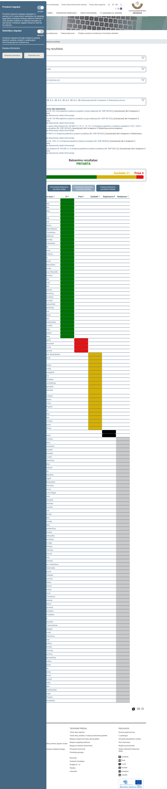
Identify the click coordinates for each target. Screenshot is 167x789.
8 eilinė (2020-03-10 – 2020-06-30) (36, 69)
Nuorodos (73, 756)
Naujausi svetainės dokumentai (81, 744)
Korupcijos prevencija (77, 747)
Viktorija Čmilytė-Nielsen (47, 229)
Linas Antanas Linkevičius (47, 564)
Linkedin (124, 773)
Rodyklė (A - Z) (75, 763)
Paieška (72, 766)
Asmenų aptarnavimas (127, 731)
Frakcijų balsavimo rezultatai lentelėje (108, 188)
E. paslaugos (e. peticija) (111, 13)
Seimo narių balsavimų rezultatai (48, 42)
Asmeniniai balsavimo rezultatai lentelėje (83, 188)
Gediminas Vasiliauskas (47, 690)
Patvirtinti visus (34, 55)
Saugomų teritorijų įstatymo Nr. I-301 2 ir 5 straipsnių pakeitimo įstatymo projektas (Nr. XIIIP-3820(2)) (67, 141)
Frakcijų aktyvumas (68, 33)
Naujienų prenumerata (127, 744)
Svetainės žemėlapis (77, 760)
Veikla (49, 13)
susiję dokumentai (50, 115)
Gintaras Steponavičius (46, 657)
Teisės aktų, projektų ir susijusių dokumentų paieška (88, 734)
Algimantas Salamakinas (47, 625)
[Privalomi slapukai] (40, 8)
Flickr (123, 759)
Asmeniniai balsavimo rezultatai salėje (59, 188)
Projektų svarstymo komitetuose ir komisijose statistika (98, 33)
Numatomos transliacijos (48, 5)
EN (116, 5)
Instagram (125, 770)
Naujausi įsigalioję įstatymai (80, 741)
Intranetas (73, 770)
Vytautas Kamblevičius (46, 528)
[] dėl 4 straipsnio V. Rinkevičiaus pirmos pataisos (73, 101)
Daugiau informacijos (11, 48)
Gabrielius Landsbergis (46, 383)
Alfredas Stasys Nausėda (47, 272)
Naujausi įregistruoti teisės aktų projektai (84, 737)
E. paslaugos (123, 734)
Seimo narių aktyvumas (49, 33)
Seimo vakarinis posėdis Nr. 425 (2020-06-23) (41, 80)
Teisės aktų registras (97, 5)
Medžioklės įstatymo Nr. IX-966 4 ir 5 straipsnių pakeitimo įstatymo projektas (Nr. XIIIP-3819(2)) (65, 134)
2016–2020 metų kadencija (33, 58)
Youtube (124, 766)
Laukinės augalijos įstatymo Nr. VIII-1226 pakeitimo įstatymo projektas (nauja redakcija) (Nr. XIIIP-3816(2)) (70, 111)
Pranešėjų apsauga (77, 751)
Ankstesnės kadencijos (66, 13)
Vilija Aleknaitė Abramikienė (48, 354)
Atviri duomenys (124, 741)
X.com (123, 762)
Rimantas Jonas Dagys (46, 493)
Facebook (124, 755)
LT (113, 5)
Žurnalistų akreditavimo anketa (130, 737)
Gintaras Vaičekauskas (46, 322)
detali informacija (66, 115)
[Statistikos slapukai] (40, 31)
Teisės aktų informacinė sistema (74, 5)
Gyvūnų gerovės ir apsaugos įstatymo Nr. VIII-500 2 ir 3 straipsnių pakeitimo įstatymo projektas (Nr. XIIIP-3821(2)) (72, 149)
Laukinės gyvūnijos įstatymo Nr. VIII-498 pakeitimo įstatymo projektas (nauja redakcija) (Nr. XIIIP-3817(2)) (69, 118)
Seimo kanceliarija (88, 13)
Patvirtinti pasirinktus (12, 55)
